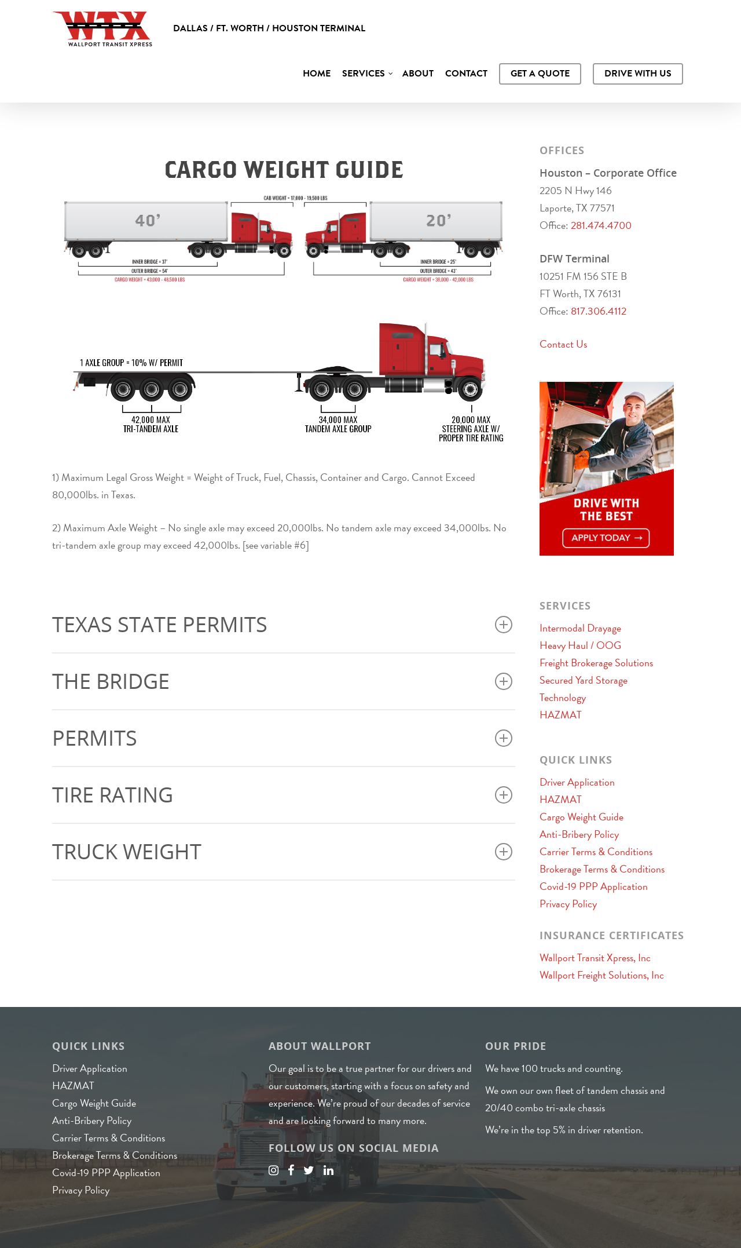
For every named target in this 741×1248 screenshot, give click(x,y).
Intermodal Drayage (580, 628)
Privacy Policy (568, 903)
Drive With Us (638, 74)
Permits (282, 738)
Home (317, 74)
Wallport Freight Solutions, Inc (602, 975)
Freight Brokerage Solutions (596, 662)
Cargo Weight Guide (581, 816)
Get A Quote (540, 74)
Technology (563, 697)
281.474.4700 (601, 225)
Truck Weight (282, 851)
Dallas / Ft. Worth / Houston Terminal (269, 28)
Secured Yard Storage (584, 680)
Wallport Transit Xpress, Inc (595, 957)
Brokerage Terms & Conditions (602, 869)
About (418, 74)
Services (368, 74)
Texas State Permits (282, 624)
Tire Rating (282, 794)
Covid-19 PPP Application (594, 886)
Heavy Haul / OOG (580, 645)
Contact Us (563, 344)
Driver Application (577, 782)
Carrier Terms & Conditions (596, 851)
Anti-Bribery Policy (579, 834)
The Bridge (282, 681)
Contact (466, 74)
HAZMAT (561, 714)
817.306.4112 (598, 311)
